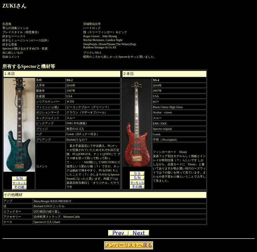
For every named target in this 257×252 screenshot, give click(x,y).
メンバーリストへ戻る (128, 245)
